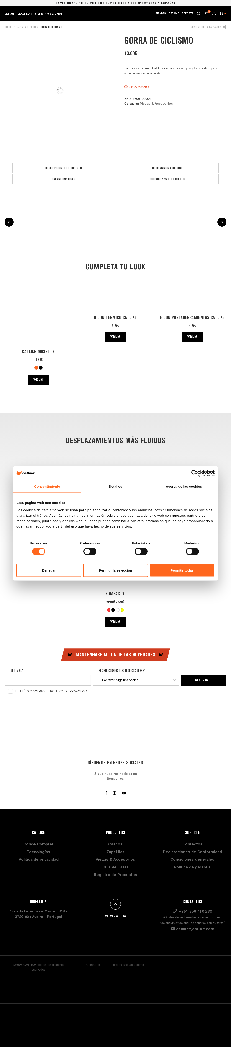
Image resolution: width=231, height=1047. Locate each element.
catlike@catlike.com (192, 928)
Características (63, 179)
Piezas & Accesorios (26, 27)
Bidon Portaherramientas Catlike (192, 317)
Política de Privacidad (68, 691)
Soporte (187, 13)
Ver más (38, 379)
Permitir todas (182, 570)
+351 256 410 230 (192, 917)
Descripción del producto (63, 168)
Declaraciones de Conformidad (192, 851)
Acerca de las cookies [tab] (184, 486)
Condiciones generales (192, 859)
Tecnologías (38, 851)
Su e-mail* (17, 671)
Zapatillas (24, 13)
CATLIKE (174, 13)
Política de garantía (192, 867)
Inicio (8, 27)
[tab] (63, 168)
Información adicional (167, 168)
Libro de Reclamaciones (127, 965)
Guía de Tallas (115, 867)
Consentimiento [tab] (47, 486)
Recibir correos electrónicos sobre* (122, 671)
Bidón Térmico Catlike (115, 317)
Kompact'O (115, 593)
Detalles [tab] (115, 486)
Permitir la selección (115, 570)
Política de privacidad (39, 859)
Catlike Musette (38, 351)
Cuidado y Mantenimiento (167, 179)
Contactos (192, 844)
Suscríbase (203, 680)
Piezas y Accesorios (48, 13)
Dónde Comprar (38, 844)
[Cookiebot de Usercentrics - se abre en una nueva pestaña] (195, 473)
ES (223, 13)
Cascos (10, 13)
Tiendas (160, 13)
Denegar (49, 570)
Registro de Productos (115, 874)
